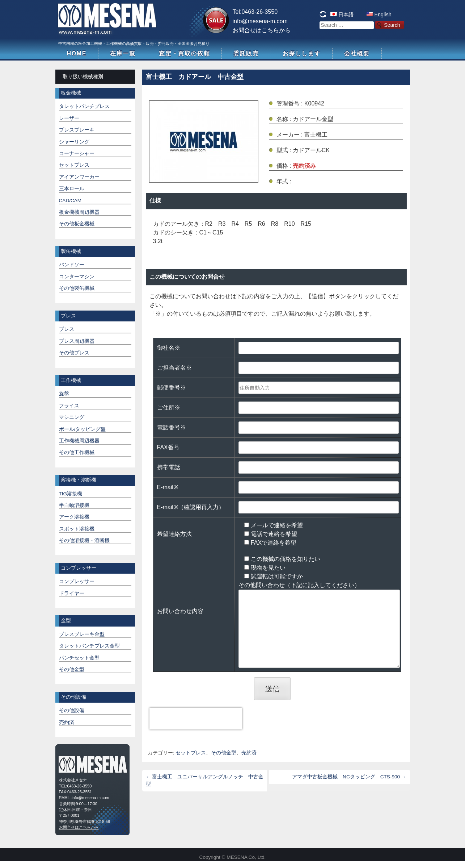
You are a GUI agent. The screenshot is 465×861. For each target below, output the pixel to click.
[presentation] (195, 718)
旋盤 (64, 393)
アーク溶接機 (74, 517)
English (383, 14)
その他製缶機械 (76, 288)
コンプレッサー (76, 581)
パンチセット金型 (79, 658)
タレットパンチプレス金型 (89, 646)
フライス (69, 405)
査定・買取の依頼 (184, 53)
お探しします (302, 53)
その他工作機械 (76, 452)
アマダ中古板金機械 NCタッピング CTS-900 (349, 776)
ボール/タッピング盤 (82, 429)
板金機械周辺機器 (79, 212)
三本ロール (71, 188)
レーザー (69, 118)
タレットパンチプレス (84, 106)
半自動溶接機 (74, 505)
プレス (66, 329)
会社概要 (356, 53)
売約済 (249, 753)
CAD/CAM (70, 200)
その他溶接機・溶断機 (84, 540)
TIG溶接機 (71, 493)
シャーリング (74, 142)
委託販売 (246, 53)
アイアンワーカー (79, 177)
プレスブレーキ (76, 130)
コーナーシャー (76, 153)
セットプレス (191, 753)
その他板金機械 (76, 223)
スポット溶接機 (76, 529)
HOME (76, 53)
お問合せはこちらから (262, 30)
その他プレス (74, 352)
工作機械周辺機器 (79, 441)
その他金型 (223, 753)
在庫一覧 (122, 53)
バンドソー (71, 264)
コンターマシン (76, 276)
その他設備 (71, 710)
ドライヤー (71, 593)
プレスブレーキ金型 (82, 634)
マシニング (71, 417)
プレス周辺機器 (76, 341)
